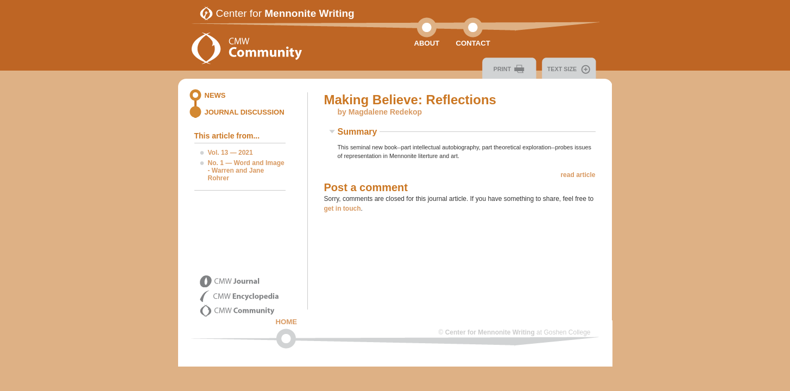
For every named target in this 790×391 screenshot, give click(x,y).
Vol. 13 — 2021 (230, 152)
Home (287, 322)
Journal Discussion (245, 112)
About (427, 43)
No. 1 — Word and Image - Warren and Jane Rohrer (246, 170)
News (215, 95)
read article (577, 175)
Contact (473, 43)
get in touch (342, 208)
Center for (285, 13)
